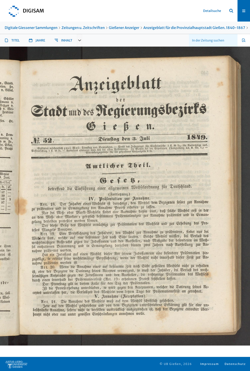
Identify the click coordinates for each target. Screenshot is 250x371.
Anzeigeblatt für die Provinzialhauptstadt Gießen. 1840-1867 (194, 27)
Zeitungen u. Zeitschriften (83, 27)
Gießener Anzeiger (124, 27)
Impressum (209, 364)
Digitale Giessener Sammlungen (31, 27)
